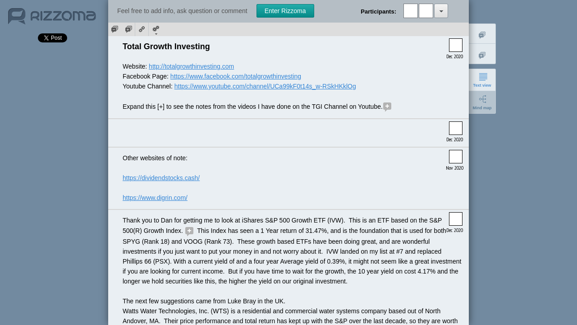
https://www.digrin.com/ (155, 197)
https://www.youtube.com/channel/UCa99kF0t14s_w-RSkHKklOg (265, 86)
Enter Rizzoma (285, 10)
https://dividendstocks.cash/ (161, 177)
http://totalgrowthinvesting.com (191, 66)
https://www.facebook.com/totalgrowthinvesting (235, 76)
